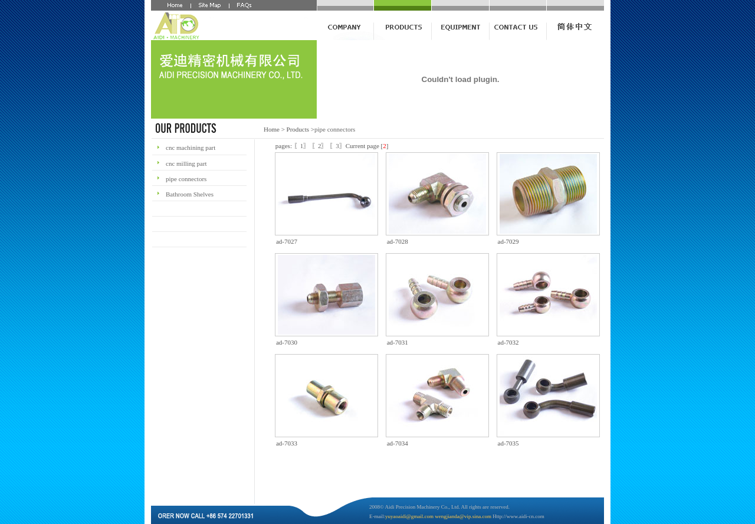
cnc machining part (190, 147)
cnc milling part (186, 163)
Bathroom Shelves (190, 194)
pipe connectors (334, 129)
